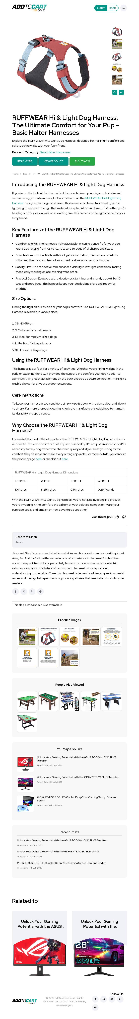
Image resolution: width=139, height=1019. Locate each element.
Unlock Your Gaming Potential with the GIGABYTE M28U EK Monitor (78, 777)
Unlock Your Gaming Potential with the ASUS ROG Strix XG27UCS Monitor (77, 758)
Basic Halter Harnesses (55, 152)
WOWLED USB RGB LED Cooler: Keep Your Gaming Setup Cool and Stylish (77, 798)
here (39, 459)
